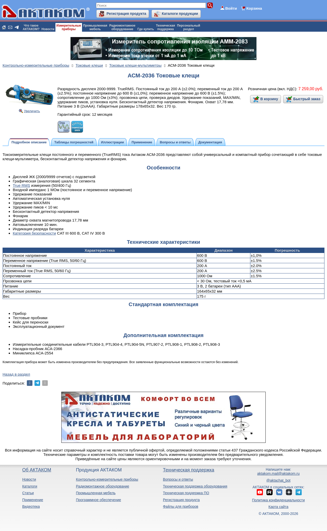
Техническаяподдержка (165, 27)
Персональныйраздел (188, 27)
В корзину (269, 99)
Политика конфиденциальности (278, 500)
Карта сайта (278, 507)
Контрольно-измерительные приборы (107, 479)
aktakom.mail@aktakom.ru (278, 473)
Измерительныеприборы (68, 27)
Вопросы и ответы (178, 479)
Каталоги (29, 486)
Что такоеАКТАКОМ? (31, 27)
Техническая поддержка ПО (186, 493)
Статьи (28, 493)
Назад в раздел (16, 374)
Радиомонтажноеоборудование (122, 27)
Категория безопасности (34, 233)
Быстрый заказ (306, 99)
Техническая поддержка (188, 469)
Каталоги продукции (180, 13)
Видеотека (31, 506)
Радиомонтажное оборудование (102, 486)
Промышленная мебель (95, 493)
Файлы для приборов (180, 506)
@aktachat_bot (278, 480)
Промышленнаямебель (95, 27)
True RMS (21, 185)
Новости (48, 29)
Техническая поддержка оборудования (195, 486)
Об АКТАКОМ (36, 469)
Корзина (254, 8)
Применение (32, 500)
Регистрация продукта (126, 13)
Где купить (145, 29)
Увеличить (32, 111)
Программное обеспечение (98, 500)
